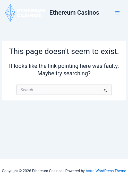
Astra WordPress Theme (106, 171)
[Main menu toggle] (117, 12)
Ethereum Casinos (74, 12)
